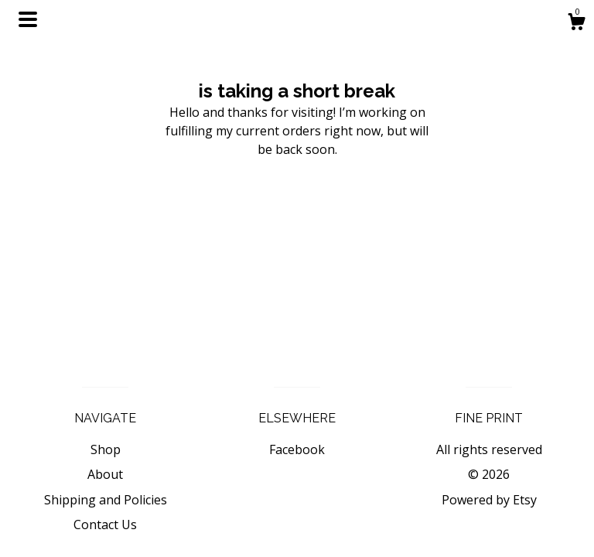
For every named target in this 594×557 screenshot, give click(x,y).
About (105, 474)
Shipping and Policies (105, 499)
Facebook (297, 449)
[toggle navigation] (28, 19)
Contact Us (105, 524)
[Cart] (576, 24)
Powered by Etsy (489, 499)
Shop (105, 449)
